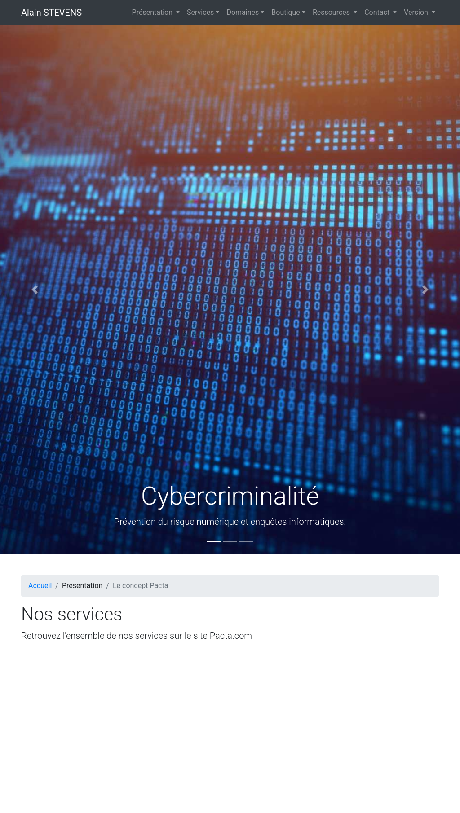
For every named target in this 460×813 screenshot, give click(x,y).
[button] (34, 289)
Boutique (285, 12)
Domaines (242, 12)
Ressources (332, 12)
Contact (377, 12)
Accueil (40, 585)
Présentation (153, 12)
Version (417, 12)
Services (200, 12)
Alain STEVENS (51, 12)
